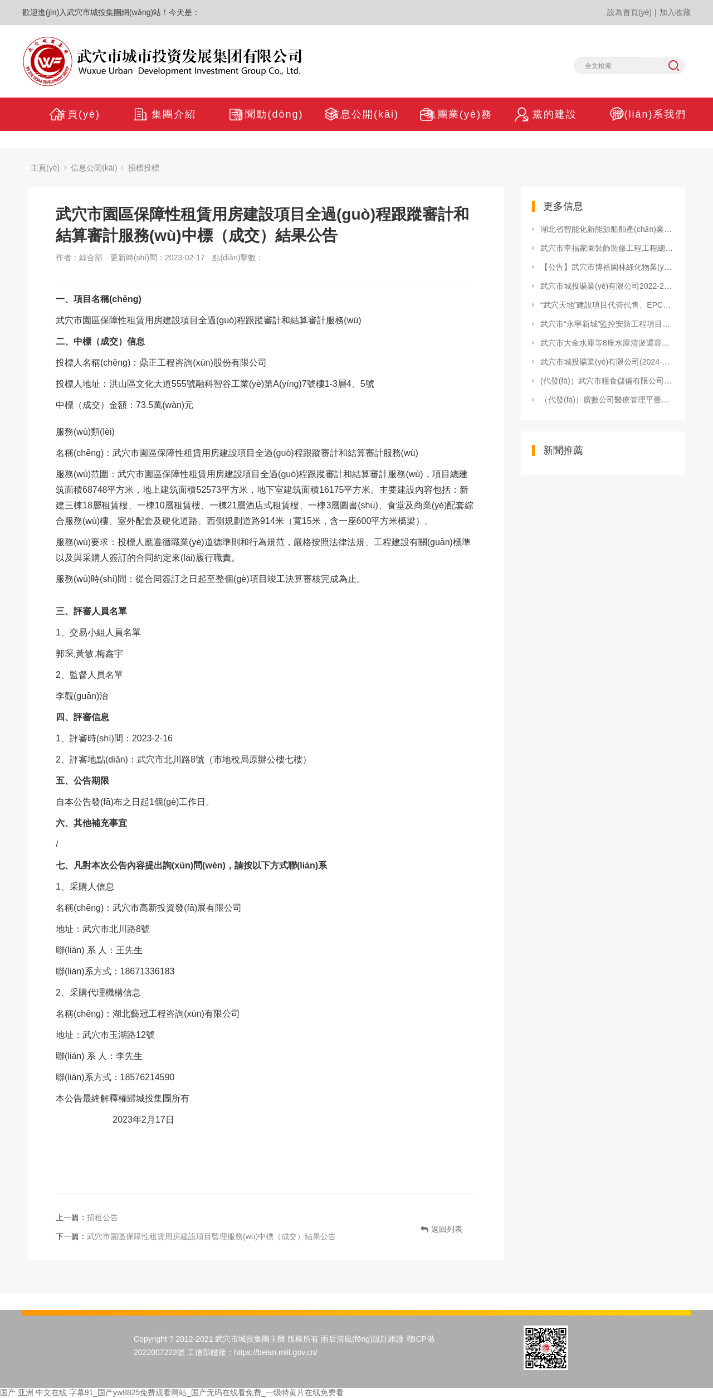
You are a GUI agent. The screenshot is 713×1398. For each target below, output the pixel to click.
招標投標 (143, 167)
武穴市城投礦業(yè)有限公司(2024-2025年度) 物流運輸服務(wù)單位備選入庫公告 (607, 361)
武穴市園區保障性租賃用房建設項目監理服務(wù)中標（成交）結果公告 (211, 1236)
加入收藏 (675, 12)
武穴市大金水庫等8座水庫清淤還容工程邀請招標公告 (607, 342)
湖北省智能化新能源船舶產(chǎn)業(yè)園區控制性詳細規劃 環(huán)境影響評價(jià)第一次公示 (607, 229)
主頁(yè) (45, 167)
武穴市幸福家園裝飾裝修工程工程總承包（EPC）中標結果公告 (607, 248)
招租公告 (102, 1217)
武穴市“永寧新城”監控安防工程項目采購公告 (607, 323)
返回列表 (441, 1229)
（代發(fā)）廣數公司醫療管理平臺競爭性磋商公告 (607, 399)
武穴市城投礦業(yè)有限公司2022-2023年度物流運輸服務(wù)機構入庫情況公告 (607, 285)
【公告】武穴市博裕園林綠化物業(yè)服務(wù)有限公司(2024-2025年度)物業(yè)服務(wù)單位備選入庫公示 (607, 267)
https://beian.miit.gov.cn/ (276, 1352)
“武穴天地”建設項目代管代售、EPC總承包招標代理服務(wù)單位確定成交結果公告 (607, 304)
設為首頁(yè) (629, 12)
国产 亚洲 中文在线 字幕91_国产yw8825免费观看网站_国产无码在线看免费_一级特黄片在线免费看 (172, 1392)
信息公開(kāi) (94, 167)
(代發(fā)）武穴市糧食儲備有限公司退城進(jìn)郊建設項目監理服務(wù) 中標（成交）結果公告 (607, 380)
